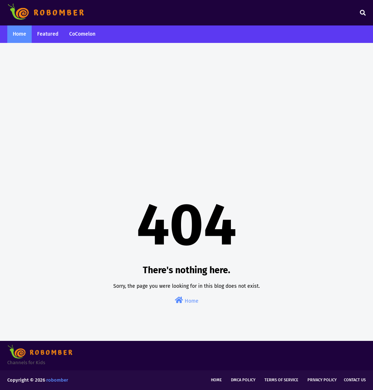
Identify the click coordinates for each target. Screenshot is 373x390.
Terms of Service (281, 380)
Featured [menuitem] (47, 34)
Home (187, 300)
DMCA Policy (243, 380)
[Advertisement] (186, 105)
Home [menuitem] (19, 34)
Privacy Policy (322, 380)
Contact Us (355, 380)
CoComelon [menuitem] (82, 34)
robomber (57, 380)
